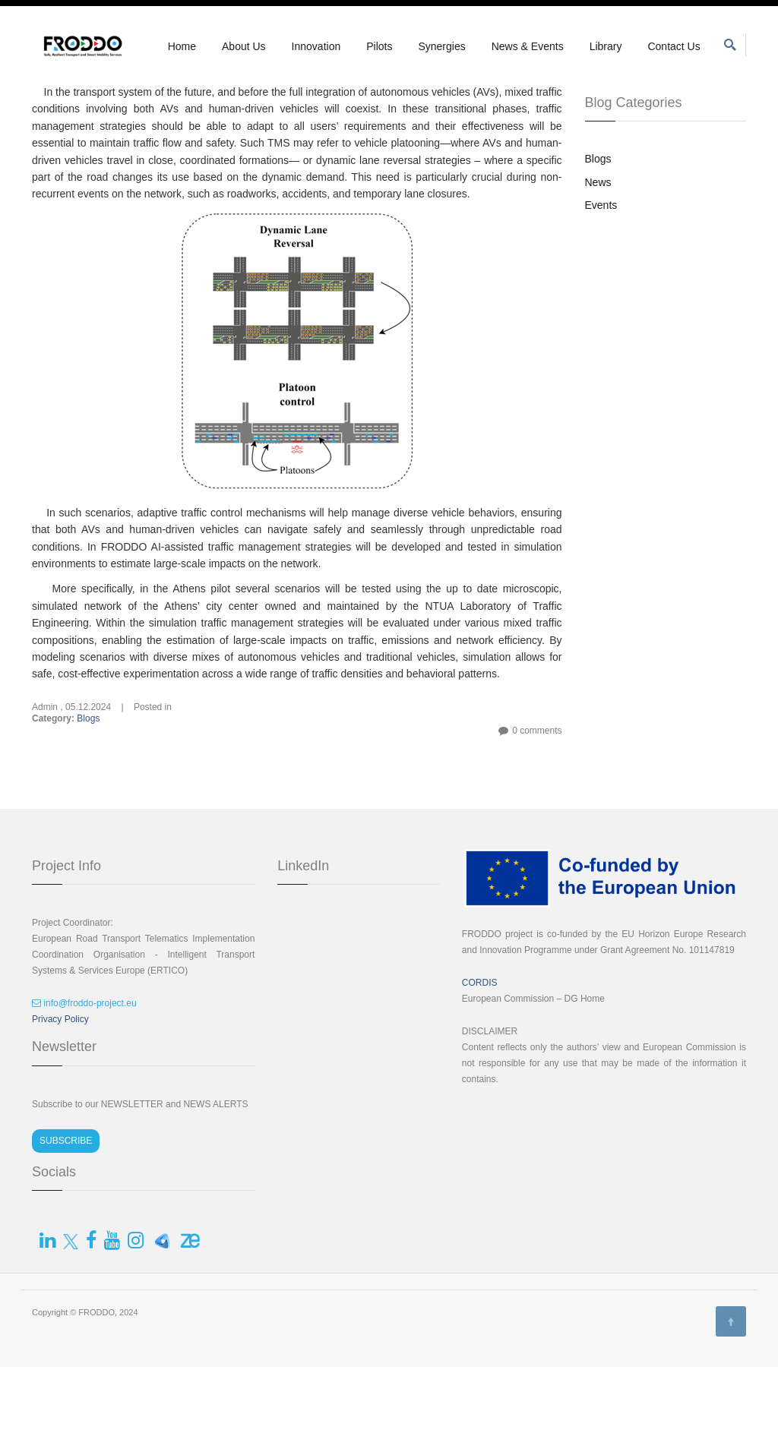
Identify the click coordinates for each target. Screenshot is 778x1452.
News (598, 267)
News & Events (528, 46)
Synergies (441, 46)
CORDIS (480, 1067)
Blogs (88, 803)
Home (182, 46)
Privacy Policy (60, 1104)
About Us (244, 46)
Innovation (316, 46)
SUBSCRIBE (66, 1225)
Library (606, 46)
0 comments (536, 815)
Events (601, 290)
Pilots (379, 46)
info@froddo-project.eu (84, 1088)
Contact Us (673, 46)
